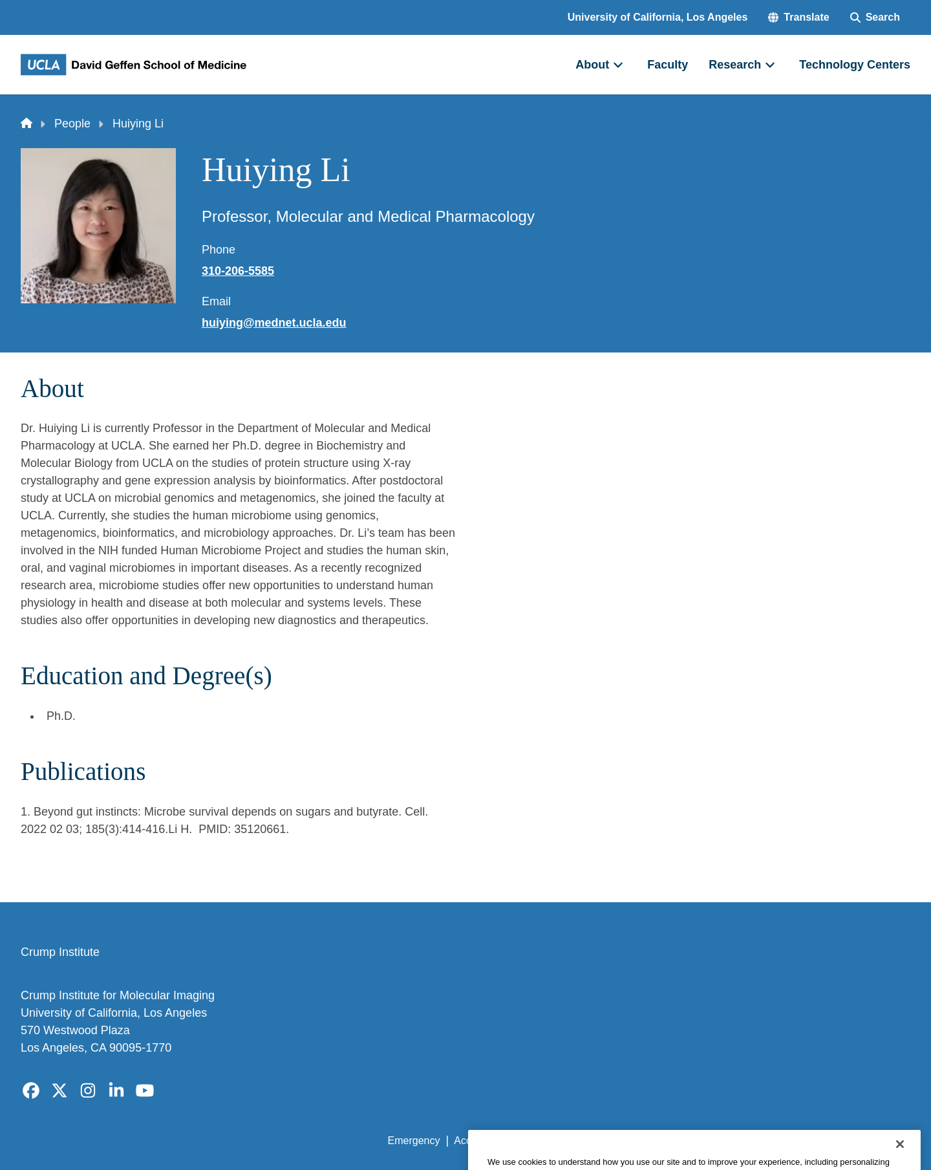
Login (787, 1140)
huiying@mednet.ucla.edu (274, 322)
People (72, 123)
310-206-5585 (238, 271)
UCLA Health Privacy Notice (697, 1140)
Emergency (414, 1140)
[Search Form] (875, 17)
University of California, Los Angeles (658, 17)
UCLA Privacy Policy (571, 1140)
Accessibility (482, 1140)
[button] (798, 17)
